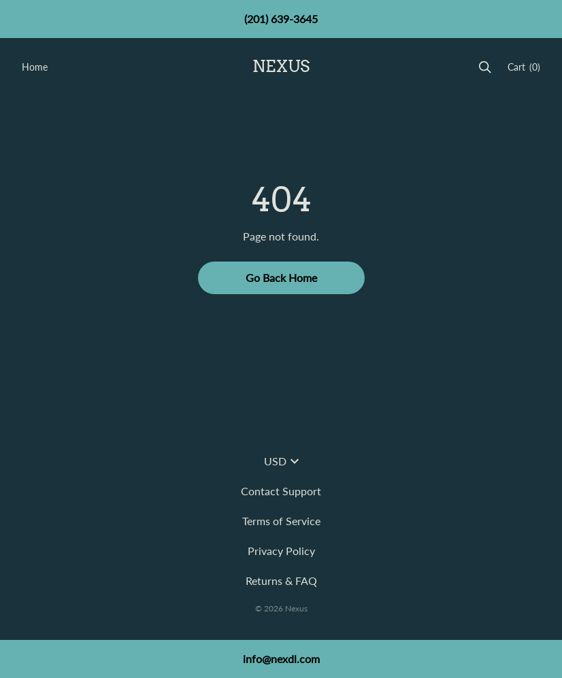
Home (35, 67)
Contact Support (281, 490)
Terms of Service (281, 520)
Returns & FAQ (281, 580)
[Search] (485, 67)
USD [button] (281, 460)
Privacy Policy (281, 550)
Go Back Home (281, 277)
